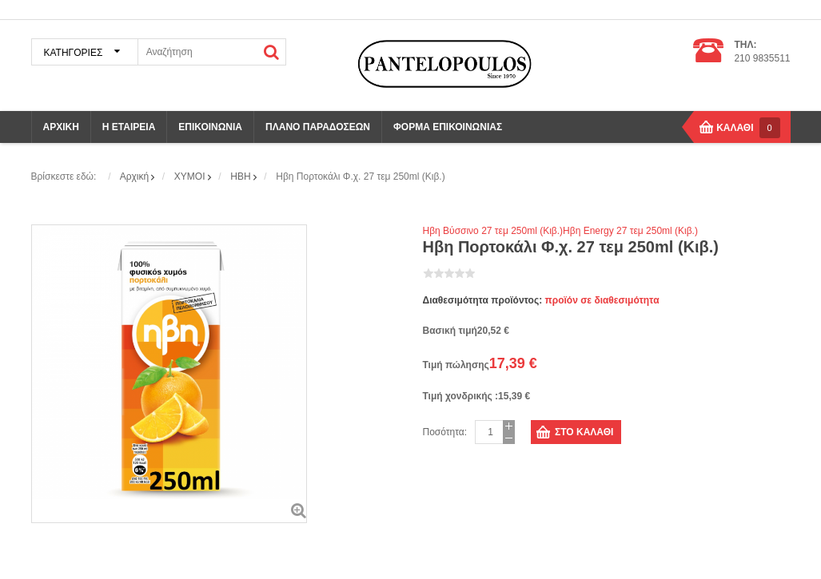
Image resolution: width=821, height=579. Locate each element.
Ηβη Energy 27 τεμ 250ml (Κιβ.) (630, 230)
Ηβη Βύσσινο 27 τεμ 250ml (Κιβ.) (493, 230)
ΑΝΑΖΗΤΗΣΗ (271, 52)
